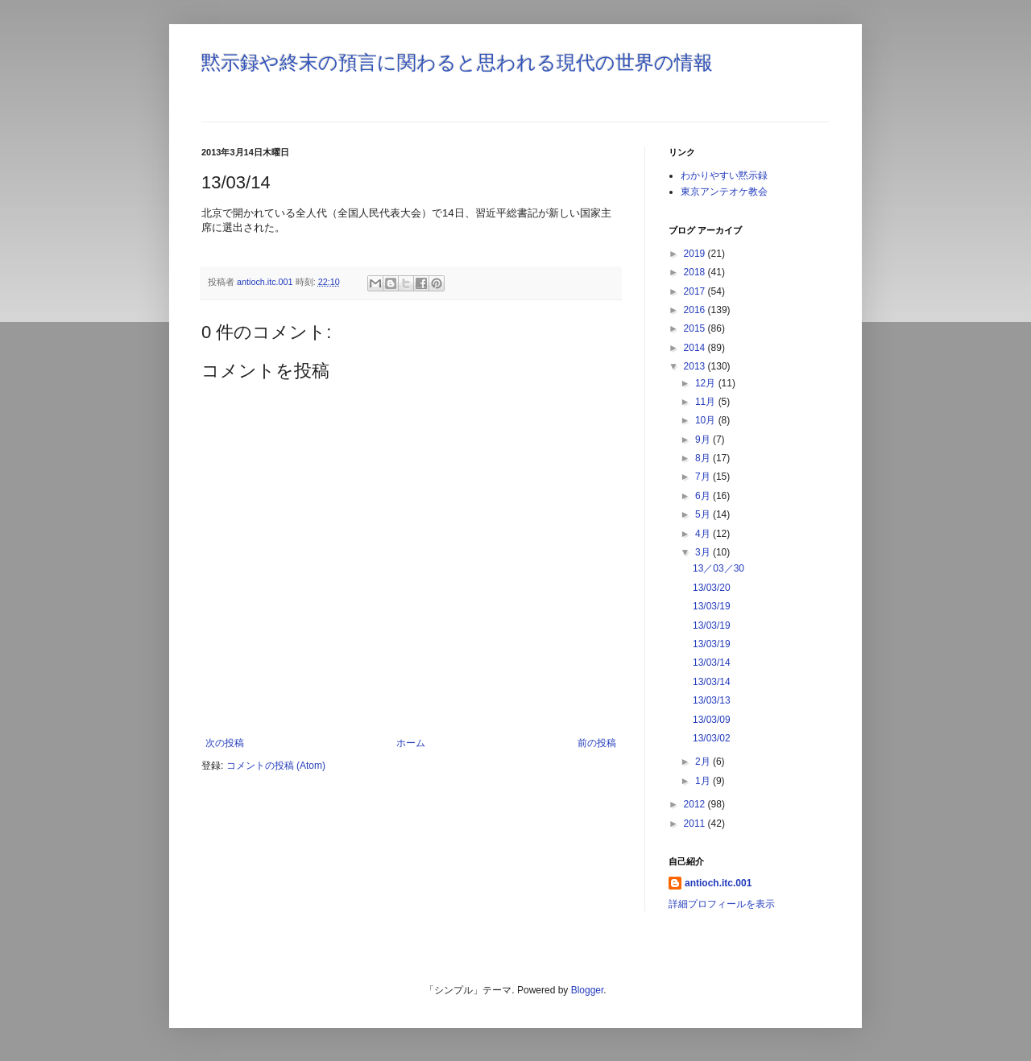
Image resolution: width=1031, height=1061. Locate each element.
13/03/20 (712, 587)
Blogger (587, 990)
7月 (704, 476)
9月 (704, 439)
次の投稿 (224, 743)
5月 (704, 514)
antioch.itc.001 (718, 883)
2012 (696, 804)
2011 (696, 823)
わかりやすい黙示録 (724, 175)
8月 (704, 458)
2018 (696, 272)
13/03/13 (712, 700)
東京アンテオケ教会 (724, 191)
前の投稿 (597, 743)
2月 (704, 761)
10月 (706, 420)
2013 (696, 366)
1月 (704, 780)
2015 (696, 328)
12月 (706, 383)
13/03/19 (712, 606)
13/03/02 (712, 738)
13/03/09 (712, 719)
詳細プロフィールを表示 (722, 904)
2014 (696, 347)
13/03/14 (712, 662)
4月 (704, 533)
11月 (706, 401)
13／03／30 (718, 568)
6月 (704, 496)
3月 (704, 552)
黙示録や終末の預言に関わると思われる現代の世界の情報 (457, 62)
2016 (696, 310)
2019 (696, 253)
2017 (696, 291)
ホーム (410, 743)
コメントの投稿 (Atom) (275, 765)
